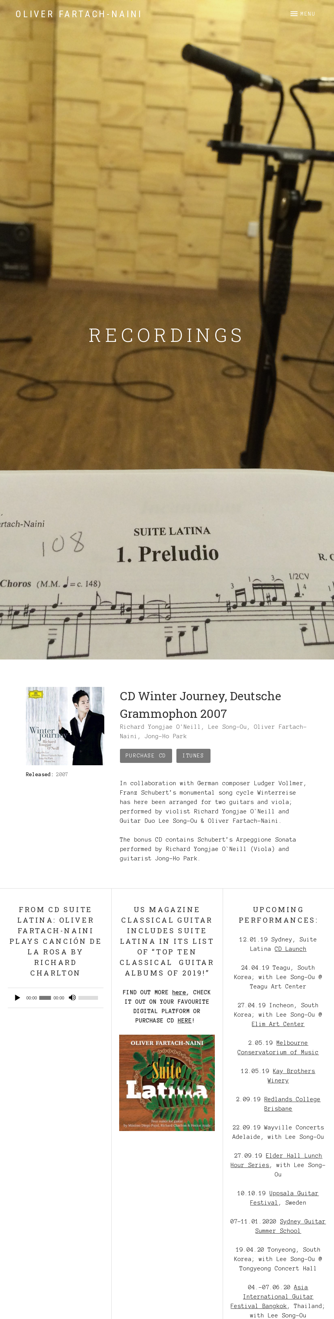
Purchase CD (146, 756)
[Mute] (72, 998)
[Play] (18, 998)
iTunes (193, 756)
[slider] (45, 998)
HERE (185, 1020)
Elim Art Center (278, 1024)
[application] (55, 998)
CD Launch (291, 949)
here (179, 992)
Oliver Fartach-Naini (79, 14)
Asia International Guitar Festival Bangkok (272, 1296)
